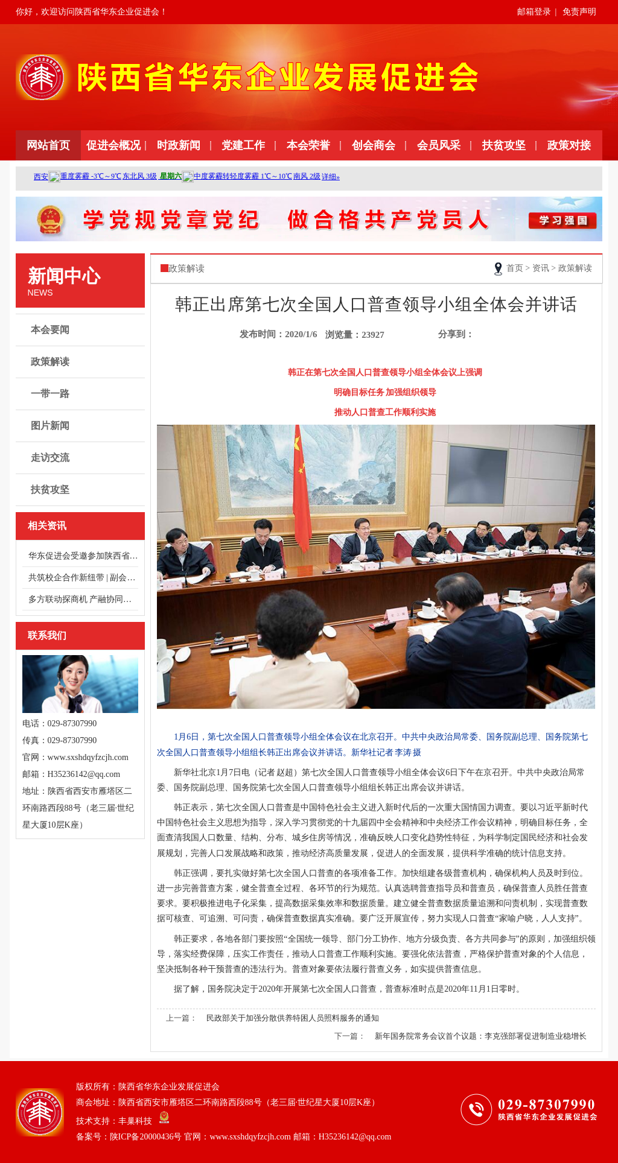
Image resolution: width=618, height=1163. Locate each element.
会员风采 (438, 145)
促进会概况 (113, 145)
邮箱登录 (534, 11)
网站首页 (48, 145)
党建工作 (243, 145)
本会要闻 (82, 330)
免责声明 (579, 11)
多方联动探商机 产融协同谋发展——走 (83, 599)
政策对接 (569, 145)
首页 (514, 268)
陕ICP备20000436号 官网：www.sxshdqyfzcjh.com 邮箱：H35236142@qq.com (251, 1136)
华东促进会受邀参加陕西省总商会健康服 (83, 555)
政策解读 (82, 362)
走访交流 (82, 458)
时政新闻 (178, 145)
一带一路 (82, 394)
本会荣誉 (308, 145)
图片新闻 (82, 426)
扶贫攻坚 (504, 145)
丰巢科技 (135, 1121)
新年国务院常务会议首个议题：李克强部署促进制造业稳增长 (481, 1036)
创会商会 (373, 145)
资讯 (540, 268)
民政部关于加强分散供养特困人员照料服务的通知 (292, 1017)
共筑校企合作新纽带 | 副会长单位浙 (83, 577)
